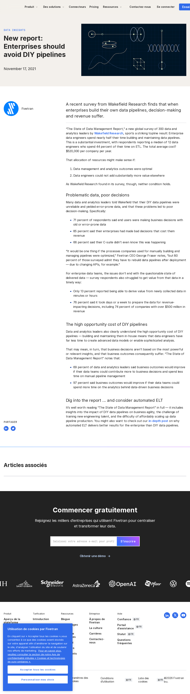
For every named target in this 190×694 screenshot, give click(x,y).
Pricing (94, 6)
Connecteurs (77, 6)
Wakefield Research (108, 133)
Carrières (95, 633)
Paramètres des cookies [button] (78, 679)
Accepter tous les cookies (37, 669)
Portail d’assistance (125, 626)
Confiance (124, 619)
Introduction (41, 619)
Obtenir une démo (93, 556)
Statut (121, 634)
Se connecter (166, 6)
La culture (95, 628)
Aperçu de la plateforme (12, 620)
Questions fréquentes (124, 641)
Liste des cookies (143, 680)
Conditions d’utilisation (107, 680)
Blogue (65, 619)
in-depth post (158, 421)
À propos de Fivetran (97, 620)
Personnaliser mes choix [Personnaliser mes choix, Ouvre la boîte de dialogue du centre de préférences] (37, 679)
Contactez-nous (140, 6)
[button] (31, 6)
